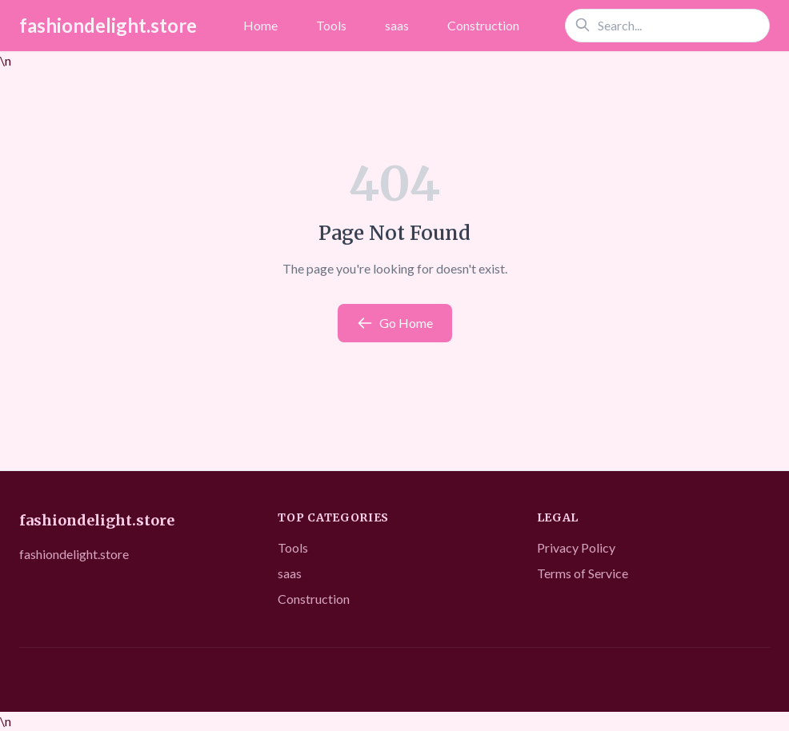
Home (260, 25)
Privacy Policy (576, 547)
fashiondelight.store (108, 25)
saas (397, 25)
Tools (331, 25)
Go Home (395, 323)
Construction (483, 25)
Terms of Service (582, 573)
